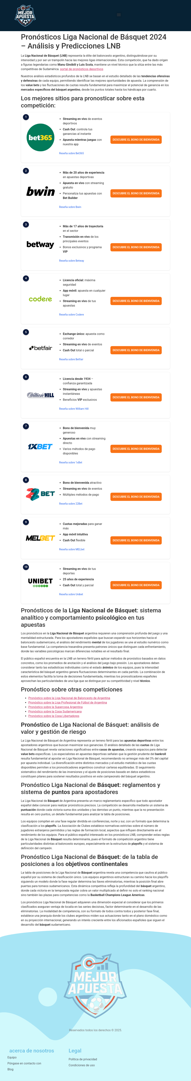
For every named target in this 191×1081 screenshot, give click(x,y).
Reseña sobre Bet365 (71, 153)
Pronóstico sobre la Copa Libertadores (53, 716)
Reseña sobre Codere (71, 314)
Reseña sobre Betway (71, 260)
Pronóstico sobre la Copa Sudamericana (55, 711)
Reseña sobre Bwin (70, 206)
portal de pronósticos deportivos (81, 69)
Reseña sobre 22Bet (70, 503)
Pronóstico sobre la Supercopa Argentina (55, 707)
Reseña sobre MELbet (71, 549)
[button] (119, 15)
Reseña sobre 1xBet (70, 462)
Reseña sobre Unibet (71, 594)
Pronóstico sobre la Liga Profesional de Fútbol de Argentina (67, 702)
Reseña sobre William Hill (74, 408)
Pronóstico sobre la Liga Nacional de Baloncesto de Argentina (69, 698)
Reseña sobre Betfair (71, 359)
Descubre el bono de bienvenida (136, 139)
